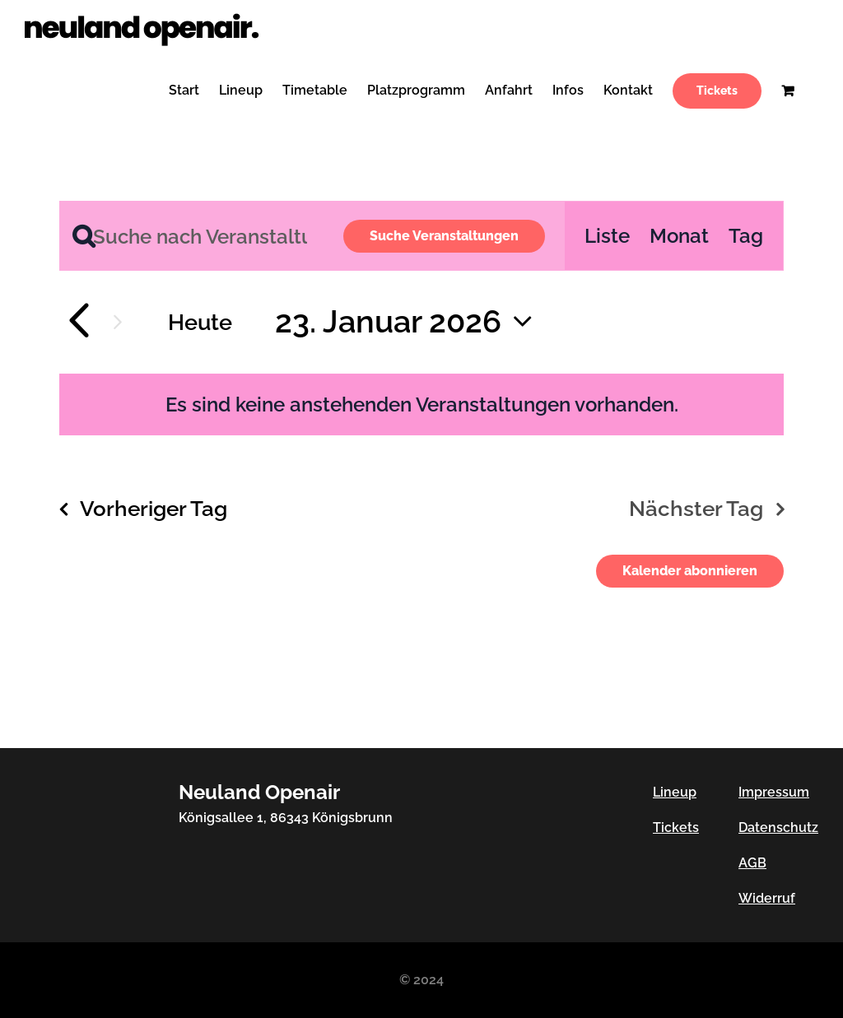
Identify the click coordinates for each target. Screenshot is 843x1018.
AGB (752, 863)
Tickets (676, 827)
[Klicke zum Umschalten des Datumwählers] (409, 322)
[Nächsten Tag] (117, 322)
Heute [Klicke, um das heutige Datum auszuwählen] (200, 322)
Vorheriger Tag (153, 508)
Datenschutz (778, 827)
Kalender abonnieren (689, 571)
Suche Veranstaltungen (444, 236)
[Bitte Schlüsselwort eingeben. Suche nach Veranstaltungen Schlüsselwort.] (192, 236)
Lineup (674, 792)
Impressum (773, 792)
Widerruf (766, 898)
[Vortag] (78, 322)
